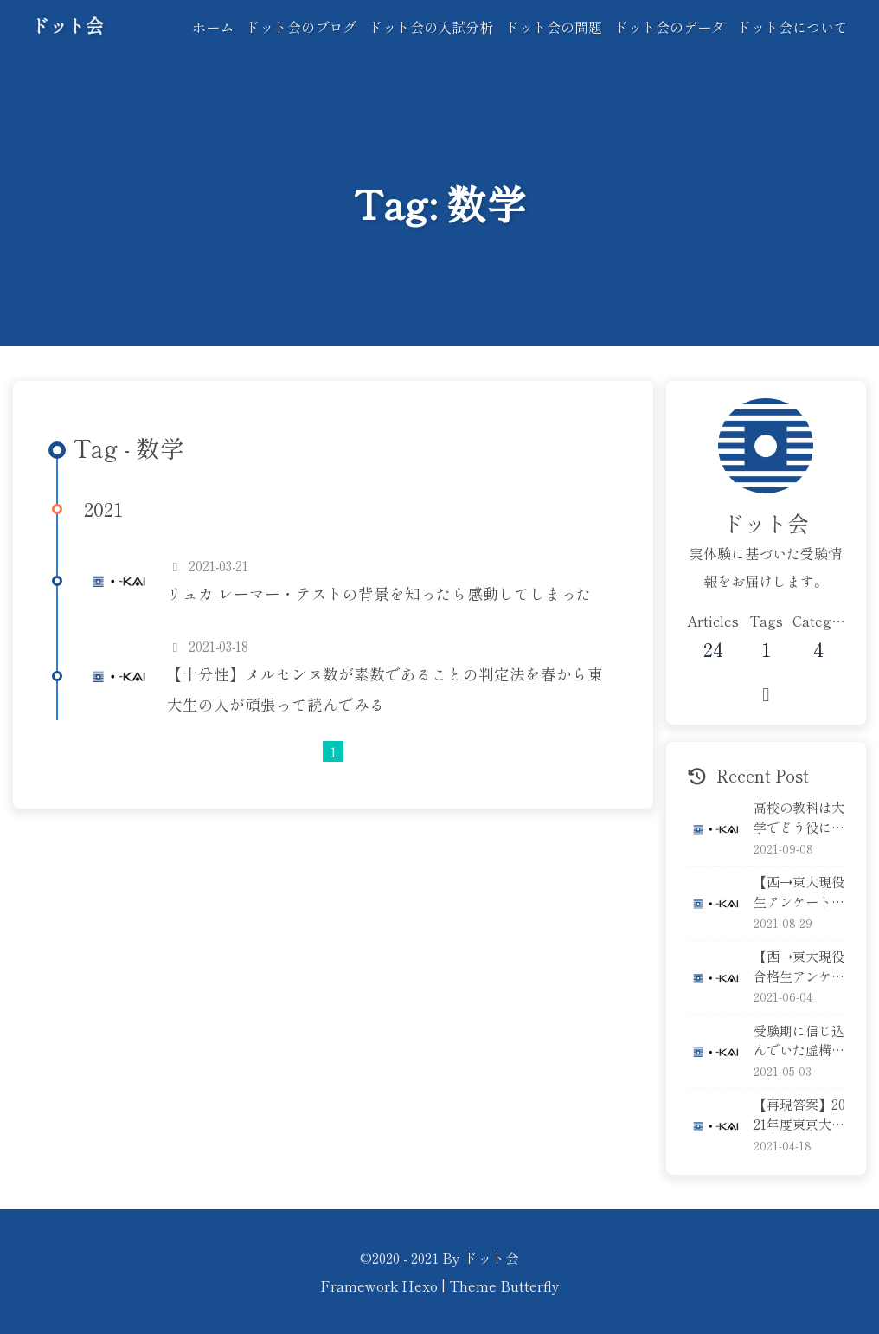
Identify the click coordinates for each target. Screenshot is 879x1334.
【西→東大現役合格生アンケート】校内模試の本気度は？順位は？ (799, 966)
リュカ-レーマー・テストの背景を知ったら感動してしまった (379, 593)
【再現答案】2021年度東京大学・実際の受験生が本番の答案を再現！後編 (799, 1114)
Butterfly (530, 1285)
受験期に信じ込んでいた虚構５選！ (799, 1040)
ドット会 (67, 25)
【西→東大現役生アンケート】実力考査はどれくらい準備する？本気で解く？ (799, 892)
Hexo (419, 1285)
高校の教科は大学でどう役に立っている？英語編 (799, 817)
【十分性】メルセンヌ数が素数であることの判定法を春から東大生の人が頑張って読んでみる (385, 689)
